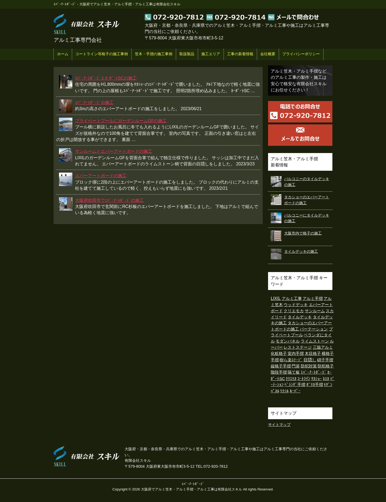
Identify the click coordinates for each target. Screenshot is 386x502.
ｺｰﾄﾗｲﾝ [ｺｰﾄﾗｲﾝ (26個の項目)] (303, 378)
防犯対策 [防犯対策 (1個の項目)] (309, 366)
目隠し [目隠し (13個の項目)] (309, 360)
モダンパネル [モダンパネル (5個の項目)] (288, 341)
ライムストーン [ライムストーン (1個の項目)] (315, 341)
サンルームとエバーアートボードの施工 (113, 151)
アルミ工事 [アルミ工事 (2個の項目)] (292, 298)
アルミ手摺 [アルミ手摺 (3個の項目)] (313, 298)
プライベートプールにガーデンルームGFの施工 (121, 120)
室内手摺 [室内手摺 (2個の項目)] (296, 353)
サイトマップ (279, 424)
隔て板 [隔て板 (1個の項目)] (294, 372)
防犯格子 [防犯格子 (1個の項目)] (326, 366)
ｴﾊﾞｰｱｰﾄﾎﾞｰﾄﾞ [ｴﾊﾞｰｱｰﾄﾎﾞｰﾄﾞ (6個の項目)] (313, 372)
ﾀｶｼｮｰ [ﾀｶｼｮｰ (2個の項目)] (316, 379)
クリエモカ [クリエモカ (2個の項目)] (294, 311)
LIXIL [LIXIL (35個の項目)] (276, 298)
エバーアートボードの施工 (101, 175)
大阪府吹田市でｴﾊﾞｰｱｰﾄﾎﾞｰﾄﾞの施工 (109, 200)
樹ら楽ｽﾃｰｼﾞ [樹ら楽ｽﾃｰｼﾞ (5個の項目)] (291, 360)
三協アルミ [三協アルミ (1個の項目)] (323, 347)
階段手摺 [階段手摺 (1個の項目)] (279, 372)
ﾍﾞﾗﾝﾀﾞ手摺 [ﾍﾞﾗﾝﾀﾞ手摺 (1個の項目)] (294, 384)
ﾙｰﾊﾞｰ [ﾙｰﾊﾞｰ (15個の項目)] (295, 391)
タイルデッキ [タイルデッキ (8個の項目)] (300, 317)
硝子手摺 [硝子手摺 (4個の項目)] (325, 360)
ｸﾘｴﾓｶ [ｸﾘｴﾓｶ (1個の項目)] (291, 379)
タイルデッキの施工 (301, 251)
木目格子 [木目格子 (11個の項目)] (313, 353)
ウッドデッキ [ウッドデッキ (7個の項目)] (296, 304)
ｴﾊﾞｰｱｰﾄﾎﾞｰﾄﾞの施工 (94, 102)
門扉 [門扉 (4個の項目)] (296, 366)
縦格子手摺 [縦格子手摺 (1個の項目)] (281, 366)
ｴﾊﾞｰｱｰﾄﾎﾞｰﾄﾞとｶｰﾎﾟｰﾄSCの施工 (106, 78)
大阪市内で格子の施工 (303, 233)
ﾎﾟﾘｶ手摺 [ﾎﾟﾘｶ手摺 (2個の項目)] (314, 384)
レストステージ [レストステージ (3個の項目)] (298, 347)
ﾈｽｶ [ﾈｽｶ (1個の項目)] (326, 379)
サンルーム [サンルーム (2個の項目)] (315, 311)
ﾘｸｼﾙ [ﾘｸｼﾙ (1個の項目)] (284, 391)
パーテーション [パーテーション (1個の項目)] (314, 329)
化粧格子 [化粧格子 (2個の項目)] (279, 353)
